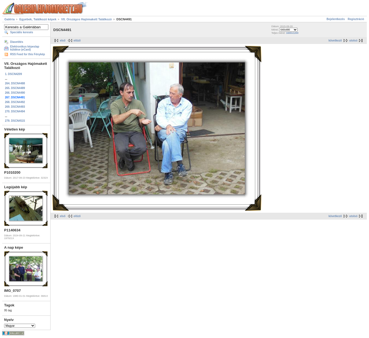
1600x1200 (292, 33)
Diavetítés (16, 41)
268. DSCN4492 (15, 102)
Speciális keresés (21, 32)
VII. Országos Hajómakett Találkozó (86, 19)
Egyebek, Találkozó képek (37, 19)
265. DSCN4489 (15, 88)
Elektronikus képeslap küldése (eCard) (24, 48)
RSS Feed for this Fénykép (27, 54)
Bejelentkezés (336, 19)
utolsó (353, 40)
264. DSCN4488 (15, 83)
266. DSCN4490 (15, 92)
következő (335, 40)
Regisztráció (356, 19)
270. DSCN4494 (15, 111)
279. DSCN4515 (15, 120)
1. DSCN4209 (13, 74)
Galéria (9, 19)
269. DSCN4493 (15, 106)
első (62, 40)
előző (77, 40)
